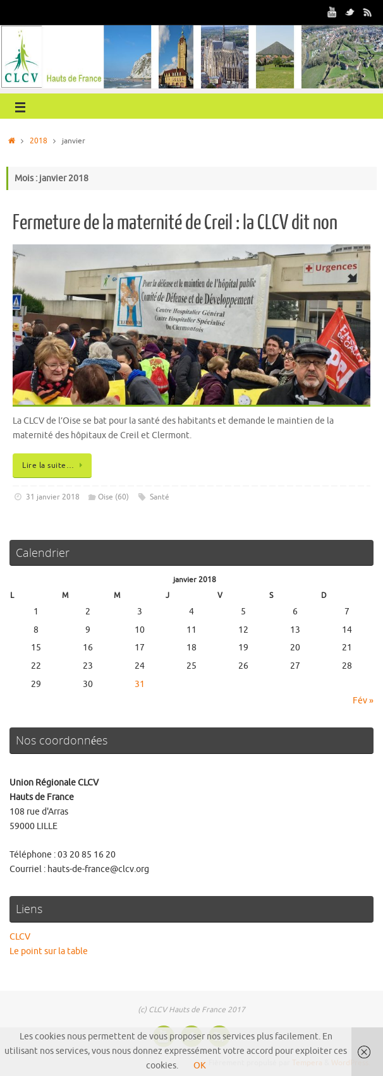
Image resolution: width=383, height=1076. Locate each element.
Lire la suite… (54, 465)
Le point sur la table (48, 951)
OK (199, 1065)
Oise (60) (113, 497)
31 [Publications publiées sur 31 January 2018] (140, 684)
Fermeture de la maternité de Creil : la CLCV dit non (175, 223)
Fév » (363, 700)
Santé (159, 497)
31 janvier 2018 (53, 497)
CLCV (19, 936)
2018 (38, 141)
